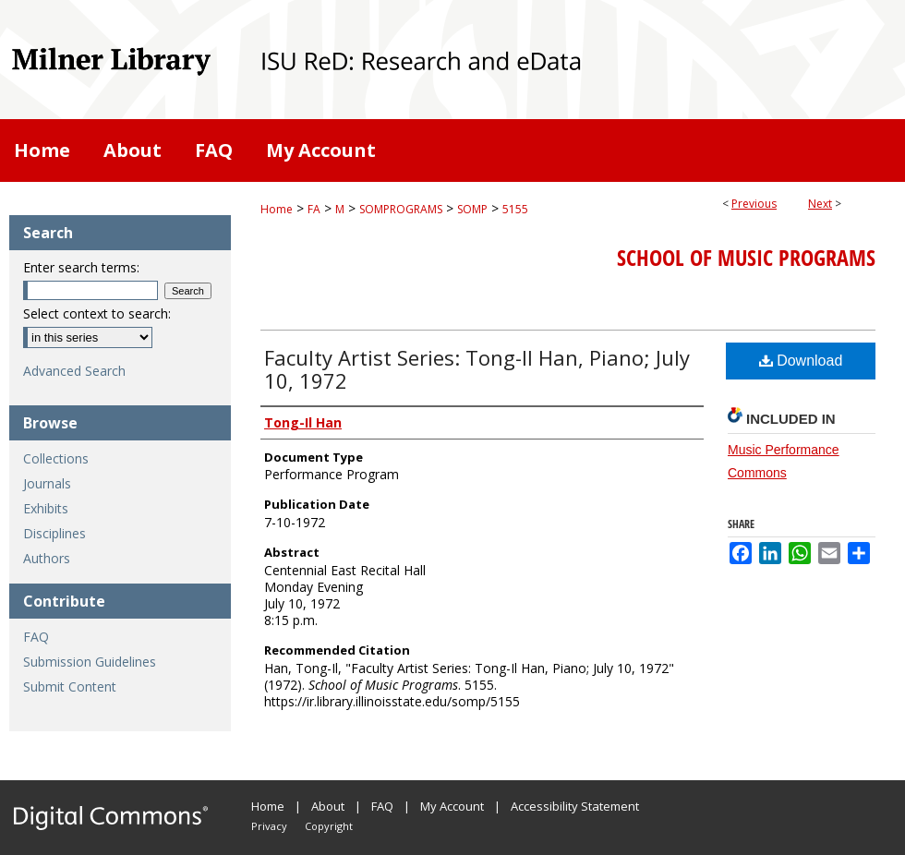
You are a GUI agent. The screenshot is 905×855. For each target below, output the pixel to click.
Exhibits (45, 508)
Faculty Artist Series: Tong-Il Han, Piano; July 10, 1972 (477, 368)
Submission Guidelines (89, 661)
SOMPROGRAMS (400, 209)
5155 (515, 209)
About (327, 806)
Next (820, 203)
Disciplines (54, 533)
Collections (56, 458)
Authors (46, 558)
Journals (47, 483)
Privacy (269, 826)
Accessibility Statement (575, 806)
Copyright (329, 826)
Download (801, 360)
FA (314, 209)
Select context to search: (97, 313)
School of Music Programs (746, 257)
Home (276, 209)
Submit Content (69, 686)
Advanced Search (74, 370)
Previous (754, 203)
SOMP (472, 209)
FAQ (36, 636)
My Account (452, 806)
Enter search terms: (81, 267)
